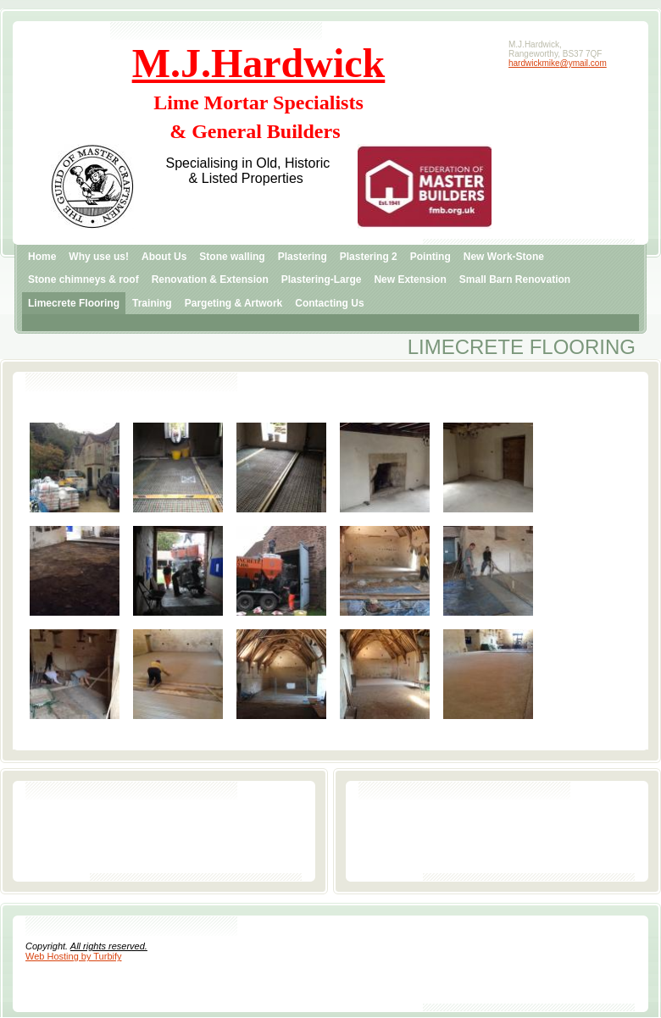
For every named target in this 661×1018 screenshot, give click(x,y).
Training (152, 303)
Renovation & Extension (210, 279)
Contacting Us (329, 303)
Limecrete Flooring (73, 303)
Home (42, 257)
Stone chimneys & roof (83, 279)
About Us (164, 257)
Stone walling (231, 257)
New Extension (410, 279)
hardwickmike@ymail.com (557, 63)
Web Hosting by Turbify (73, 956)
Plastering (302, 257)
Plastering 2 (368, 257)
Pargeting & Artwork (234, 303)
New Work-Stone (504, 257)
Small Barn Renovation (514, 279)
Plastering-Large (321, 279)
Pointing (430, 257)
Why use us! (99, 257)
